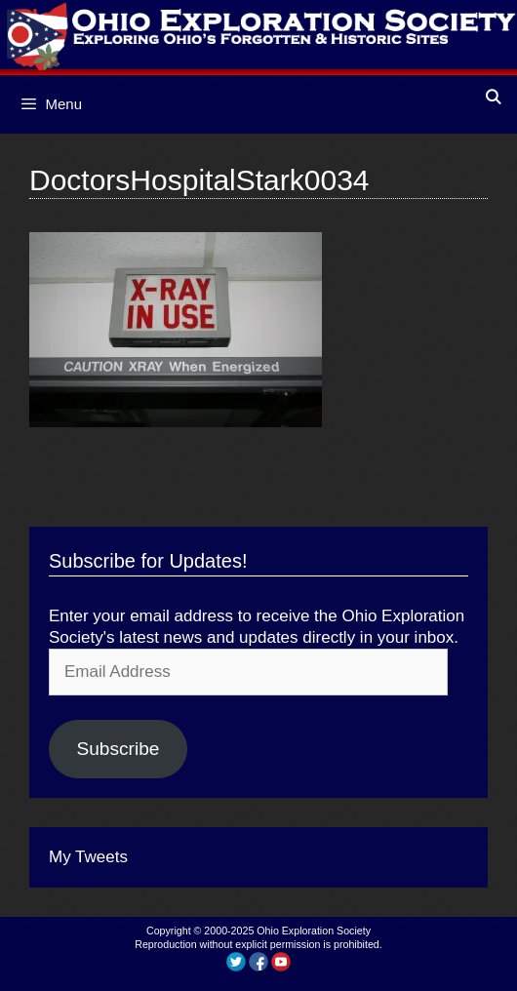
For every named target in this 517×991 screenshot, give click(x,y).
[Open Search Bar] (493, 97)
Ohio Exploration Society (314, 930)
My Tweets (88, 857)
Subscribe (117, 748)
